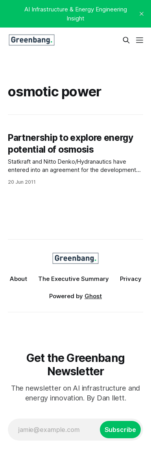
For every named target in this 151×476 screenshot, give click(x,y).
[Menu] (139, 40)
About (18, 278)
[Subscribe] (120, 429)
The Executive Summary (73, 278)
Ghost (93, 296)
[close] (141, 13)
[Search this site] (126, 40)
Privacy (131, 278)
